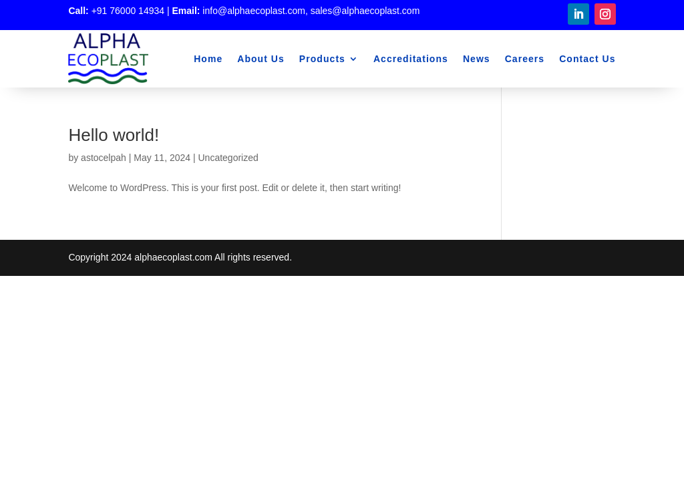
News (476, 58)
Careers (525, 58)
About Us (261, 58)
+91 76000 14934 (128, 10)
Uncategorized (228, 157)
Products (322, 58)
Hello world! (113, 135)
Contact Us (587, 58)
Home (208, 58)
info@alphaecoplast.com (253, 10)
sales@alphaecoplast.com (365, 10)
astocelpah (103, 157)
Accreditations (410, 58)
